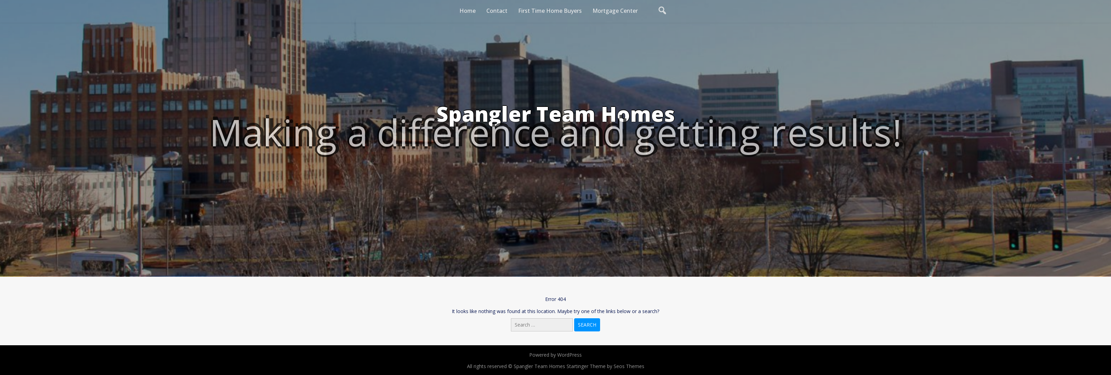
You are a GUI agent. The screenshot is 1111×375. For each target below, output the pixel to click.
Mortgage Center (615, 11)
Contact (496, 11)
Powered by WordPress (555, 354)
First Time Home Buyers (550, 11)
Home (467, 11)
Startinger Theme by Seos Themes (605, 366)
